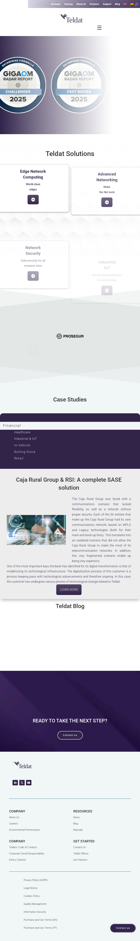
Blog (117, 4)
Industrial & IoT (25, 438)
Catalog (68, 4)
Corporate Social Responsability (26, 853)
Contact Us (79, 847)
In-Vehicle (22, 445)
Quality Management (35, 903)
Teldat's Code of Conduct (23, 847)
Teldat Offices (80, 853)
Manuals (78, 829)
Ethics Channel (17, 859)
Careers (13, 823)
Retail (19, 458)
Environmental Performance (24, 829)
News (76, 817)
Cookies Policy (32, 896)
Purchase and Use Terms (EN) (40, 919)
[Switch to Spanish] (131, 5)
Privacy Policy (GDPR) (36, 880)
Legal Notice (30, 888)
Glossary (55, 4)
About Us (81, 4)
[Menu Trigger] (99, 27)
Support (107, 4)
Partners (94, 4)
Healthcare (22, 432)
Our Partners (80, 859)
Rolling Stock (25, 452)
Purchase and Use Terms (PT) (40, 927)
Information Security (35, 911)
